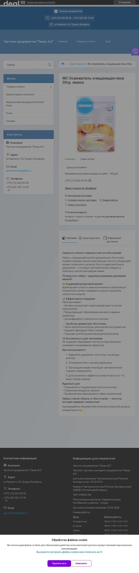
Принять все (59, 563)
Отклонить (81, 563)
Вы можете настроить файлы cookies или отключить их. (68, 552)
